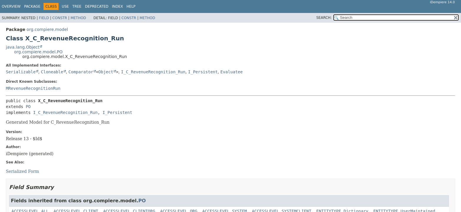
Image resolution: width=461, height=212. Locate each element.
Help (131, 6)
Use (65, 6)
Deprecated (96, 6)
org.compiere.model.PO (38, 51)
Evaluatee (232, 71)
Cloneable (52, 71)
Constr (59, 18)
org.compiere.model (47, 29)
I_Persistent (203, 71)
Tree (76, 6)
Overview (11, 6)
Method (78, 18)
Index (117, 6)
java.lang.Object (22, 47)
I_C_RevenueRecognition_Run (153, 71)
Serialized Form (22, 171)
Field (44, 18)
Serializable (21, 71)
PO (28, 106)
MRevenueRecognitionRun (33, 88)
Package (32, 6)
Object (105, 71)
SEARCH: (324, 18)
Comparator (81, 71)
